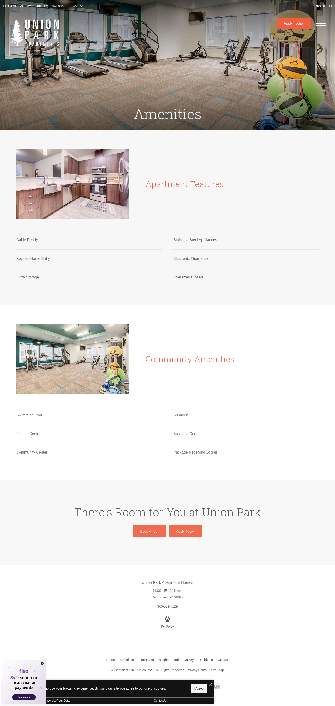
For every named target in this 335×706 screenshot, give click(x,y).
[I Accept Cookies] (162, 683)
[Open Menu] (321, 24)
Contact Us (124, 700)
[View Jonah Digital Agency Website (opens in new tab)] (211, 686)
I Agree (150, 687)
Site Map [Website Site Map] (217, 670)
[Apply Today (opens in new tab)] (185, 531)
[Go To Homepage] (34, 32)
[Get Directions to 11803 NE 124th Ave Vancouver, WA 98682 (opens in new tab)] (35, 6)
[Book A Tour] (149, 531)
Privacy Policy (197, 670)
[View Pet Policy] (167, 622)
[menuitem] (110, 660)
